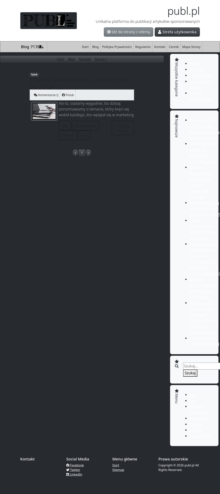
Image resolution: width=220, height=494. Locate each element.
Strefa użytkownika (177, 32)
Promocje (197, 69)
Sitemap (118, 470)
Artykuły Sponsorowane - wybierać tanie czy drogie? (80, 83)
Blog (32, 46)
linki (84, 135)
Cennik (174, 47)
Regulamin (143, 47)
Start (85, 47)
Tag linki (85, 59)
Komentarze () (46, 95)
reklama (68, 135)
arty (65, 125)
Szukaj (190, 372)
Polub (68, 95)
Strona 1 (101, 59)
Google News (200, 75)
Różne (194, 63)
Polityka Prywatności (117, 47)
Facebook (75, 465)
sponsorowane (85, 125)
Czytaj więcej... (123, 127)
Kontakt (159, 47)
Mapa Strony (191, 47)
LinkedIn (74, 474)
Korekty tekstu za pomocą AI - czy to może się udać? (204, 208)
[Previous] (75, 152)
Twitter (73, 470)
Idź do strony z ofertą (128, 32)
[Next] (88, 152)
